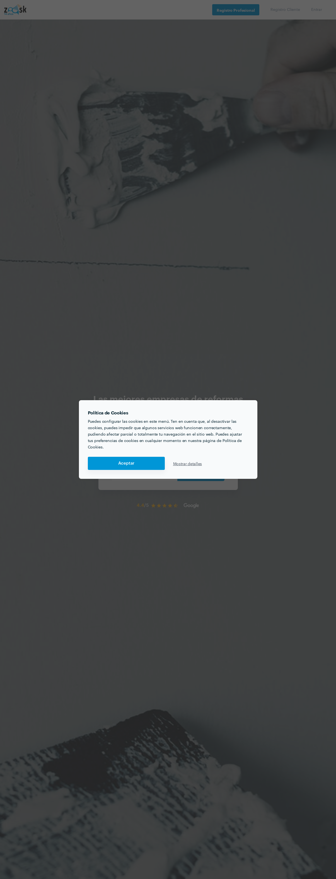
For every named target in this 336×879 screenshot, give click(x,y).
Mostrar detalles (187, 463)
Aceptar (126, 463)
